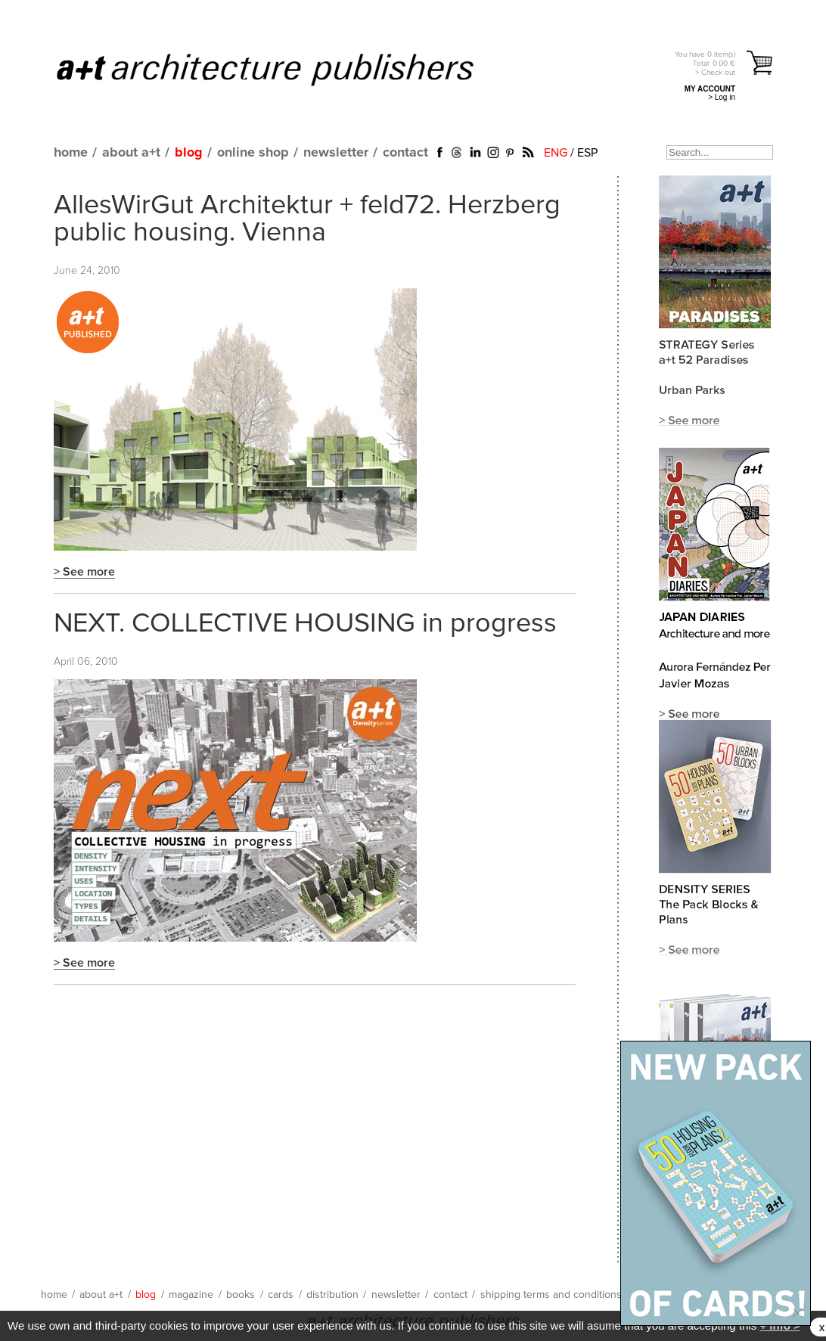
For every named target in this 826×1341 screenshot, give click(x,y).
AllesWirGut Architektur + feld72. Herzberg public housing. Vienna (307, 219)
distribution (332, 1295)
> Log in (721, 97)
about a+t (131, 153)
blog (189, 153)
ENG (555, 153)
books (240, 1295)
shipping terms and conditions (551, 1295)
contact (405, 153)
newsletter (335, 153)
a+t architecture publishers (284, 68)
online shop (253, 153)
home (71, 153)
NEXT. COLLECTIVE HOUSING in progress (305, 624)
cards (280, 1295)
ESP (587, 153)
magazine (191, 1295)
